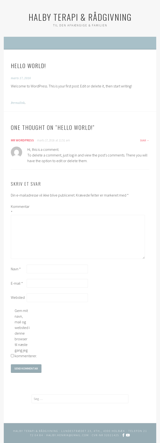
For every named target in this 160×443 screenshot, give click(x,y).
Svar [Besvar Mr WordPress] (143, 140)
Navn (16, 269)
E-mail (17, 283)
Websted (18, 297)
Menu (83, 43)
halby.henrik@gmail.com (67, 435)
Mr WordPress (22, 140)
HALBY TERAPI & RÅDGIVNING (80, 17)
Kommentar (18, 209)
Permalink (18, 103)
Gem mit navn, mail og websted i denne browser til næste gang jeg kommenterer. (22, 333)
